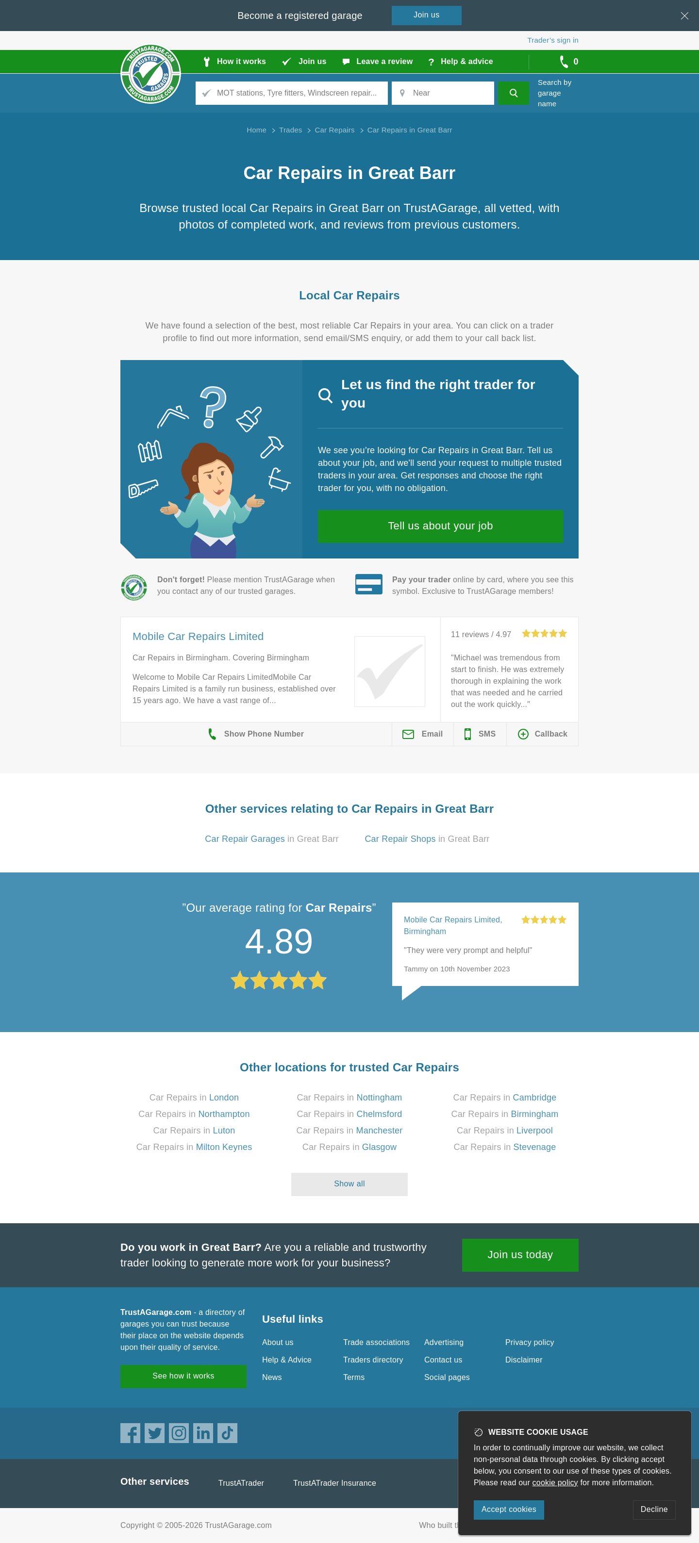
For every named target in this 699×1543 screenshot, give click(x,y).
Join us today (520, 1254)
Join (427, 15)
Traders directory (373, 1360)
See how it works (183, 1376)
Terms (354, 1377)
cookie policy (555, 1482)
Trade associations (376, 1342)
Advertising (444, 1342)
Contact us (443, 1360)
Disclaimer (524, 1360)
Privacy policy (529, 1342)
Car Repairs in (194, 1097)
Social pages (447, 1377)
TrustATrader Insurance (334, 1483)
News (272, 1377)
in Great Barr (272, 839)
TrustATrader (241, 1483)
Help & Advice (287, 1360)
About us (278, 1342)
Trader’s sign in (553, 40)
